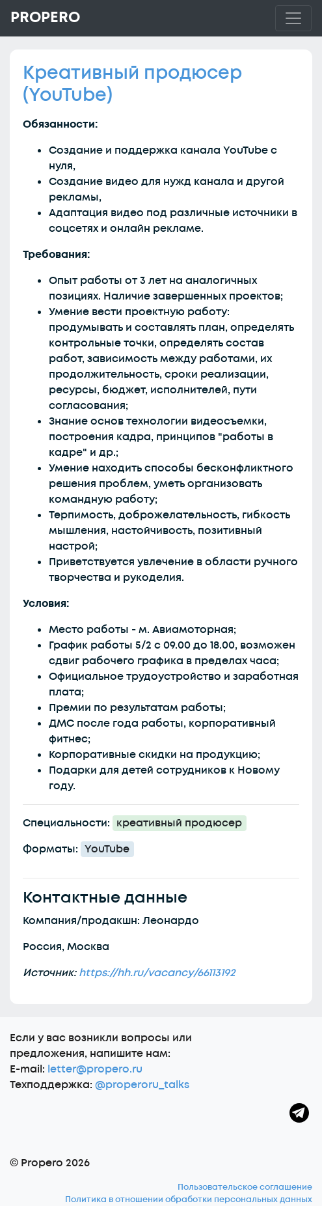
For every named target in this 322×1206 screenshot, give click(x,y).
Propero (45, 17)
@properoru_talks (142, 1085)
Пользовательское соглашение (245, 1187)
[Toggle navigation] (293, 18)
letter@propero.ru (94, 1069)
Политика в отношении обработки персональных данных (188, 1199)
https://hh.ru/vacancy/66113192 (157, 973)
